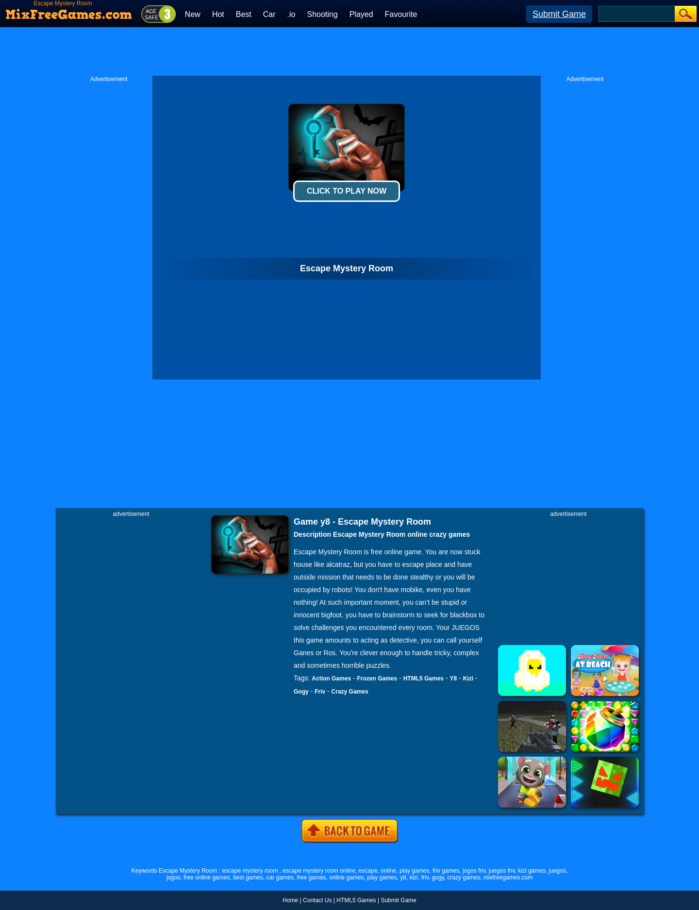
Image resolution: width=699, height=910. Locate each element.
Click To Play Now (346, 191)
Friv (320, 691)
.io (291, 14)
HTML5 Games (423, 678)
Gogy (301, 691)
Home (290, 900)
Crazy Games (350, 691)
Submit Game (559, 14)
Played (361, 14)
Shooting (322, 14)
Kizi (468, 678)
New (192, 14)
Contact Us (317, 900)
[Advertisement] (349, 51)
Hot (218, 14)
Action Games (331, 678)
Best (243, 14)
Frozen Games (377, 678)
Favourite (401, 14)
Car (269, 14)
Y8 (453, 678)
